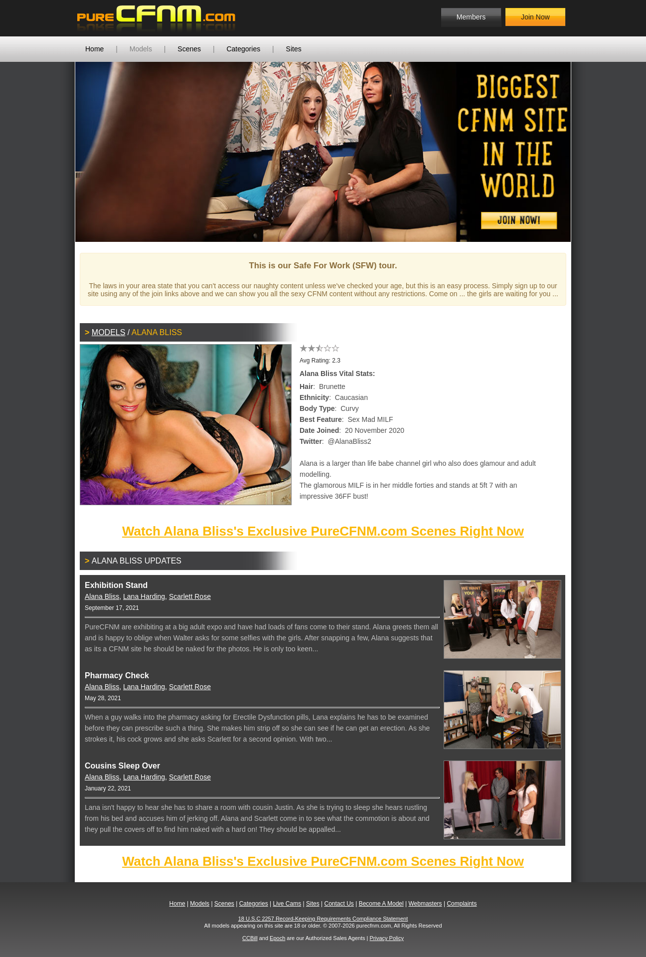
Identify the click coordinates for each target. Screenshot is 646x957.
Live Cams (287, 903)
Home (94, 49)
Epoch (277, 938)
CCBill (250, 938)
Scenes (189, 49)
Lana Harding (144, 596)
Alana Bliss (102, 596)
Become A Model (381, 903)
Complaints (462, 903)
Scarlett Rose (190, 596)
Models (141, 49)
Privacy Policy (386, 938)
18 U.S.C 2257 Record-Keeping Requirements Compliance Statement (323, 919)
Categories (243, 49)
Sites (294, 49)
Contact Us (338, 903)
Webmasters (425, 903)
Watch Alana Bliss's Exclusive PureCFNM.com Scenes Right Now (323, 531)
